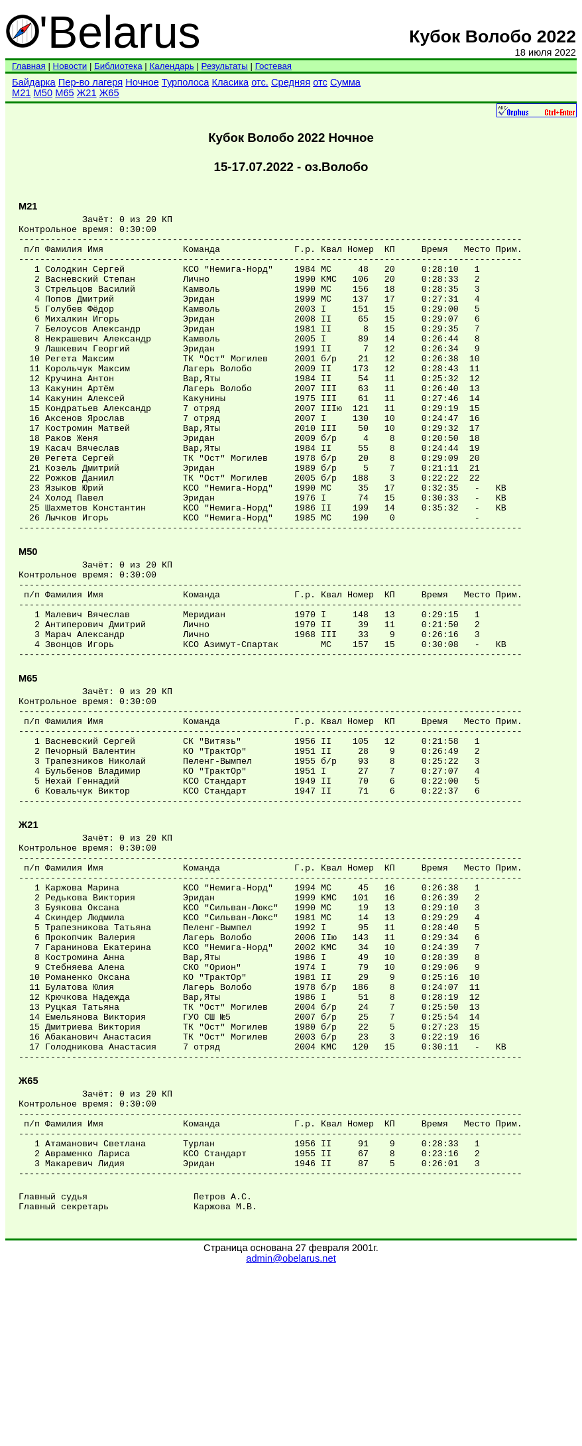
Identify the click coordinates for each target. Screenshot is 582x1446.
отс (320, 82)
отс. (259, 82)
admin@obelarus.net (290, 1433)
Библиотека (118, 66)
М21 (21, 93)
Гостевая (273, 66)
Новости (70, 66)
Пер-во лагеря (90, 82)
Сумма (345, 82)
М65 (64, 93)
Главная (29, 66)
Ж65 (109, 93)
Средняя (290, 82)
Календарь (171, 66)
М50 (43, 93)
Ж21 (87, 93)
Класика (230, 82)
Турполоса (185, 82)
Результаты (225, 66)
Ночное (141, 82)
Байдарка (34, 82)
